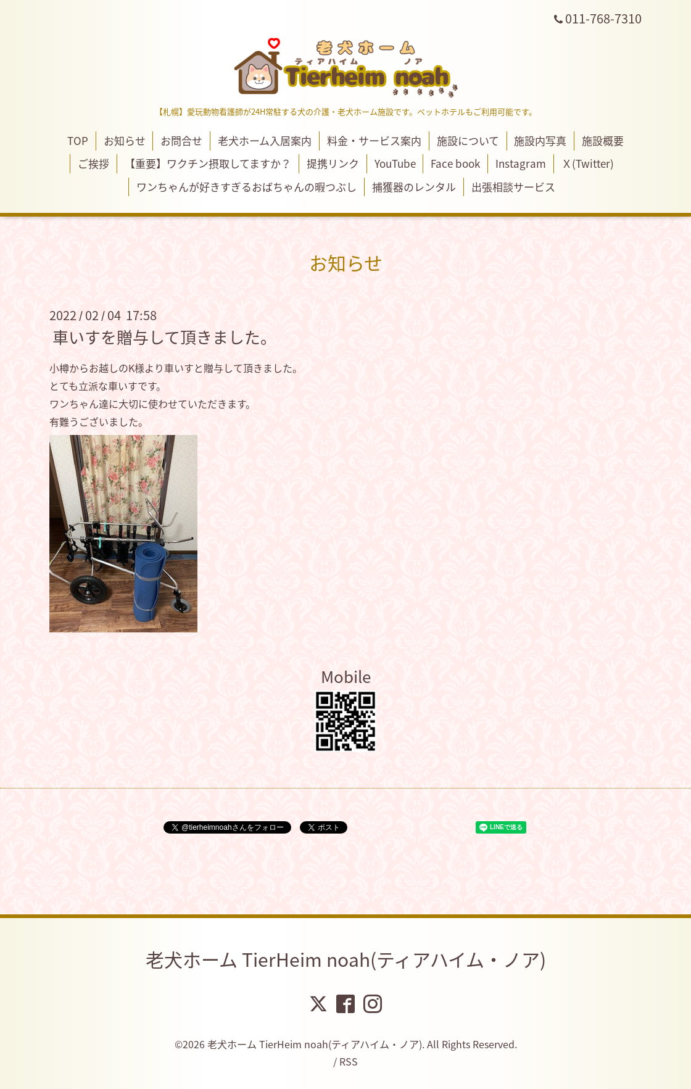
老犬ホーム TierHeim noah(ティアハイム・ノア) (346, 959)
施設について (468, 140)
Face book (455, 163)
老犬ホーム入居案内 (265, 140)
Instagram (520, 163)
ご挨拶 (93, 163)
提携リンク (333, 163)
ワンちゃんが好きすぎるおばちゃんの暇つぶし (246, 186)
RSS (348, 1061)
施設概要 (603, 140)
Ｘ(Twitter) (587, 163)
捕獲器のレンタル (414, 186)
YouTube (395, 163)
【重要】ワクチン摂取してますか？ (208, 163)
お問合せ (181, 140)
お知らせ (125, 140)
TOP (77, 140)
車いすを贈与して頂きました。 (164, 337)
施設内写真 (540, 140)
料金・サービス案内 (374, 140)
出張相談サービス (513, 186)
